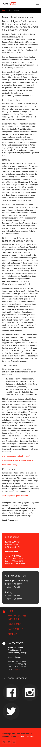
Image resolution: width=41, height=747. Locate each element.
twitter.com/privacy (9, 465)
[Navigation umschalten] (37, 4)
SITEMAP (12, 634)
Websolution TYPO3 (27, 736)
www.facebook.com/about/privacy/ (16, 456)
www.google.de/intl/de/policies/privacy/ (18, 460)
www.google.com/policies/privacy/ (15, 496)
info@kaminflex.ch (17, 564)
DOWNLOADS (14, 624)
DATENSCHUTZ (15, 629)
